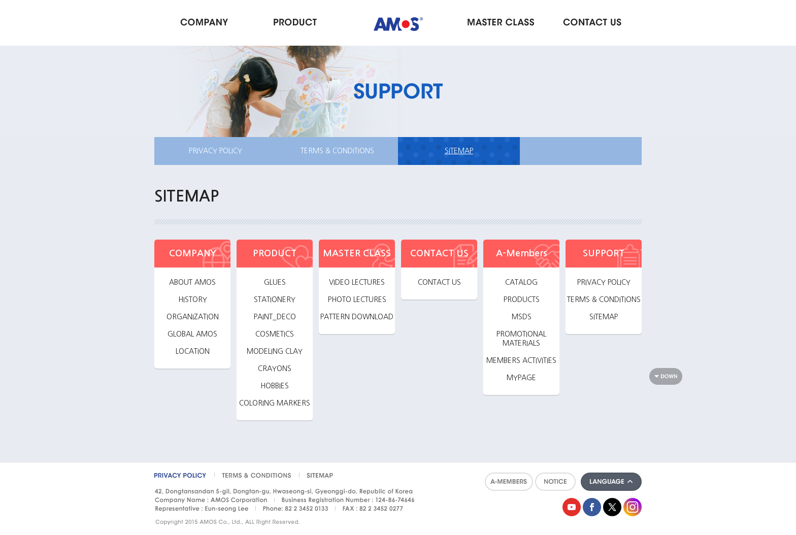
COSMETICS (274, 334)
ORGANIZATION (193, 316)
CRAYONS (274, 368)
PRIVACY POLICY (215, 150)
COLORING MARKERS (274, 403)
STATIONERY (274, 299)
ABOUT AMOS (192, 282)
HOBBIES (274, 385)
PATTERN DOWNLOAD (356, 316)
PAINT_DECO (275, 316)
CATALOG (521, 282)
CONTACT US (439, 282)
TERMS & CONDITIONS (337, 150)
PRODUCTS (522, 299)
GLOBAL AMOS (192, 334)
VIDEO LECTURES (357, 282)
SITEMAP (459, 150)
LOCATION (193, 351)
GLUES (275, 282)
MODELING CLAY (275, 351)
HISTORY (192, 299)
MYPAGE (521, 377)
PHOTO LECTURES (357, 299)
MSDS (522, 316)
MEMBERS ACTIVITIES (521, 360)
